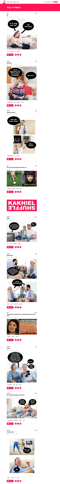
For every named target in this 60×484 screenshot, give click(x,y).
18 (35, 430)
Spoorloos (9, 63)
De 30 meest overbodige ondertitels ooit (16, 167)
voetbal (12, 477)
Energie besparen (11, 112)
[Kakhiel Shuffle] (56, 2)
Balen (8, 218)
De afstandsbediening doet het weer (16, 395)
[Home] (4, 2)
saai (13, 384)
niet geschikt (14, 243)
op (15, 51)
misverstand (11, 51)
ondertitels (8, 188)
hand (10, 243)
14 (35, 393)
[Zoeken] (53, 2)
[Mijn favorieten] (51, 2)
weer (24, 420)
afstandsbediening (10, 420)
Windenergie (10, 255)
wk (15, 477)
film (7, 243)
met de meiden (9, 384)
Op (7, 15)
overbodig (13, 188)
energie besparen (9, 155)
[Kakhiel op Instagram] (48, 2)
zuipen (18, 477)
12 (35, 312)
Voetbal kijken (10, 432)
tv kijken (18, 51)
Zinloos (21, 188)
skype (17, 384)
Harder (8, 348)
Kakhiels (8, 61)
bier (7, 51)
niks (14, 155)
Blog (7, 13)
